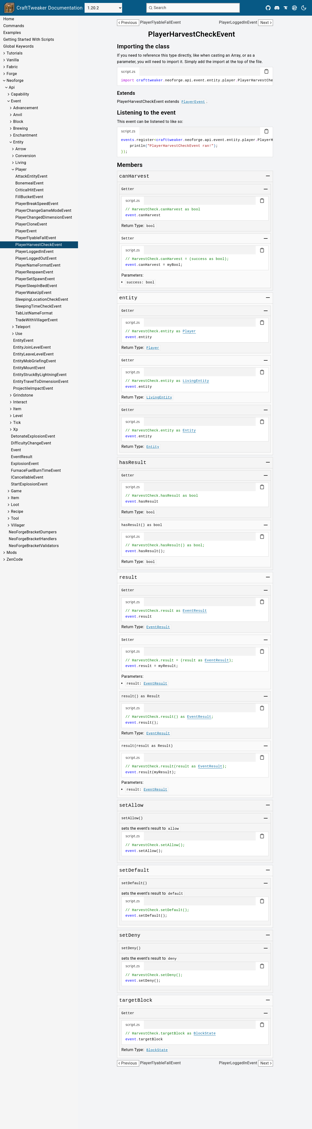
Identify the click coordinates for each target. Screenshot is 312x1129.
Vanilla (13, 60)
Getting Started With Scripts (28, 39)
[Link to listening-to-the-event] (150, 113)
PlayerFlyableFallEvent (35, 238)
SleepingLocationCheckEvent (41, 299)
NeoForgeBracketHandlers (33, 539)
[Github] (268, 8)
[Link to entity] (128, 298)
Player (21, 169)
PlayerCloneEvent (31, 224)
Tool (15, 518)
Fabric (12, 67)
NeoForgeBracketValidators (34, 545)
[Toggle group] (268, 176)
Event (16, 101)
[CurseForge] (286, 8)
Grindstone (23, 395)
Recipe (17, 511)
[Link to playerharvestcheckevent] (195, 34)
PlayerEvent (26, 231)
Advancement (25, 108)
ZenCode (15, 559)
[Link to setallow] (131, 805)
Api (12, 87)
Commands (13, 25)
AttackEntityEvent (31, 176)
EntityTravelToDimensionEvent (40, 381)
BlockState (205, 1033)
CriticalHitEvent (29, 190)
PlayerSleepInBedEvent (36, 285)
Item (17, 409)
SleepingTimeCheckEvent (38, 306)
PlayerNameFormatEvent (37, 265)
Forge (12, 73)
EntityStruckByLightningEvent (40, 374)
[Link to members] (133, 165)
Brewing (20, 128)
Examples (12, 32)
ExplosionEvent (25, 463)
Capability (20, 94)
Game (16, 491)
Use (18, 333)
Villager (18, 525)
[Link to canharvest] (134, 176)
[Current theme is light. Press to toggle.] (303, 7)
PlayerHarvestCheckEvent (38, 244)
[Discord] (277, 8)
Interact (20, 402)
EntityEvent (23, 340)
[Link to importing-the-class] (146, 46)
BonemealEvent (29, 183)
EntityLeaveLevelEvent (33, 354)
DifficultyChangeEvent (31, 443)
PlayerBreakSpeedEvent (36, 203)
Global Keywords (18, 46)
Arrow (20, 149)
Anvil (17, 114)
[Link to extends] (129, 93)
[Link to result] (128, 577)
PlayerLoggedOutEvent (36, 258)
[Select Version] (103, 8)
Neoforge (15, 80)
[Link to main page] (43, 8)
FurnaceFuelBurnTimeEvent (36, 470)
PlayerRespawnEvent (34, 272)
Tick (17, 422)
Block (18, 121)
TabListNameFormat (34, 313)
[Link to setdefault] (134, 870)
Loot (15, 504)
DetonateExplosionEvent (33, 436)
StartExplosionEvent (29, 484)
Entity (18, 142)
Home (8, 19)
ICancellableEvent (27, 477)
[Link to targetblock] (135, 1000)
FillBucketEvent (29, 196)
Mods (12, 552)
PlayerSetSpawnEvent (35, 279)
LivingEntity (196, 381)
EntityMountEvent (29, 368)
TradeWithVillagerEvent (36, 320)
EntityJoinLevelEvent (32, 347)
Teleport (22, 326)
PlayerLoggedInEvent (34, 251)
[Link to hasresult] (132, 462)
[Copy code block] (266, 71)
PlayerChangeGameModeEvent (43, 210)
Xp (15, 429)
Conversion (25, 155)
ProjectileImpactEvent (33, 388)
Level (18, 415)
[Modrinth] (294, 8)
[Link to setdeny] (129, 935)
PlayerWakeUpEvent (33, 292)
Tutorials (15, 53)
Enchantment (25, 135)
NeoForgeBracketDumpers (33, 532)
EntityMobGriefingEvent (34, 361)
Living (20, 162)
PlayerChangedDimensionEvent (43, 217)
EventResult (21, 456)
